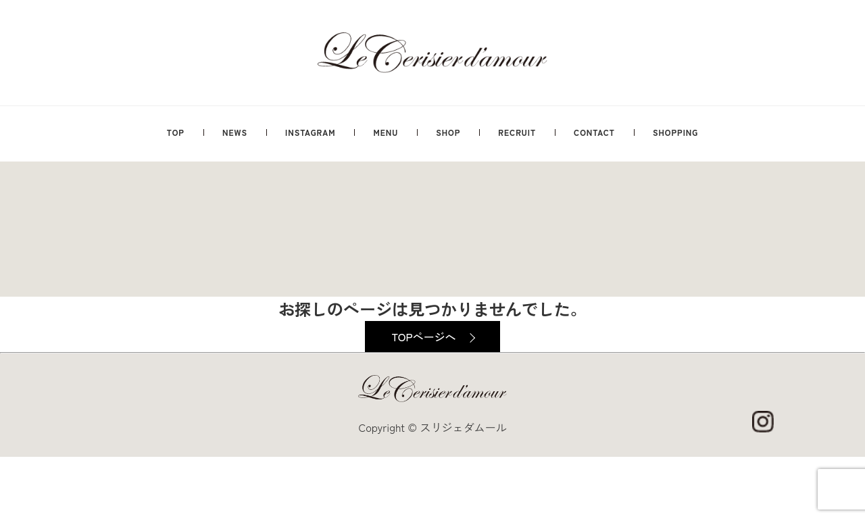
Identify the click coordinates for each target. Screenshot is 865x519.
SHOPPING (675, 132)
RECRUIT (517, 132)
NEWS (234, 132)
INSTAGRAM (310, 132)
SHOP (448, 132)
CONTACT (594, 132)
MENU (385, 132)
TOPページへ (423, 336)
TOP (175, 132)
